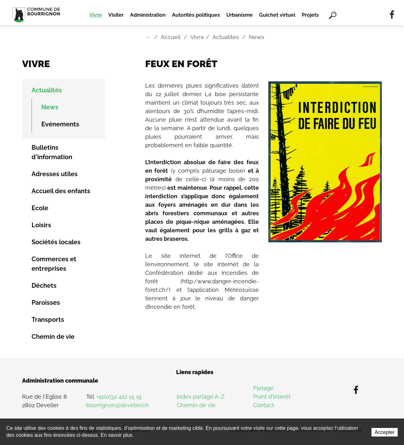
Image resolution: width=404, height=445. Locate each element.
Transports (48, 319)
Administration (148, 15)
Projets (310, 15)
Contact (263, 405)
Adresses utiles (55, 174)
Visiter (116, 15)
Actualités (225, 37)
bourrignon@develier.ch (117, 405)
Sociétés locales (56, 242)
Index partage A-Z (200, 396)
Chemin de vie (53, 336)
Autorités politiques (196, 15)
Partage (263, 388)
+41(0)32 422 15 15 (119, 396)
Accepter (385, 432)
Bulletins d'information (52, 152)
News (49, 107)
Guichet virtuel (277, 15)
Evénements (60, 124)
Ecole (40, 208)
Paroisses (46, 302)
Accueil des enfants (61, 191)
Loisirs (41, 225)
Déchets (44, 285)
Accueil (171, 37)
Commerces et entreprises (54, 263)
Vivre (95, 15)
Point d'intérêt (271, 396)
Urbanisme (239, 15)
